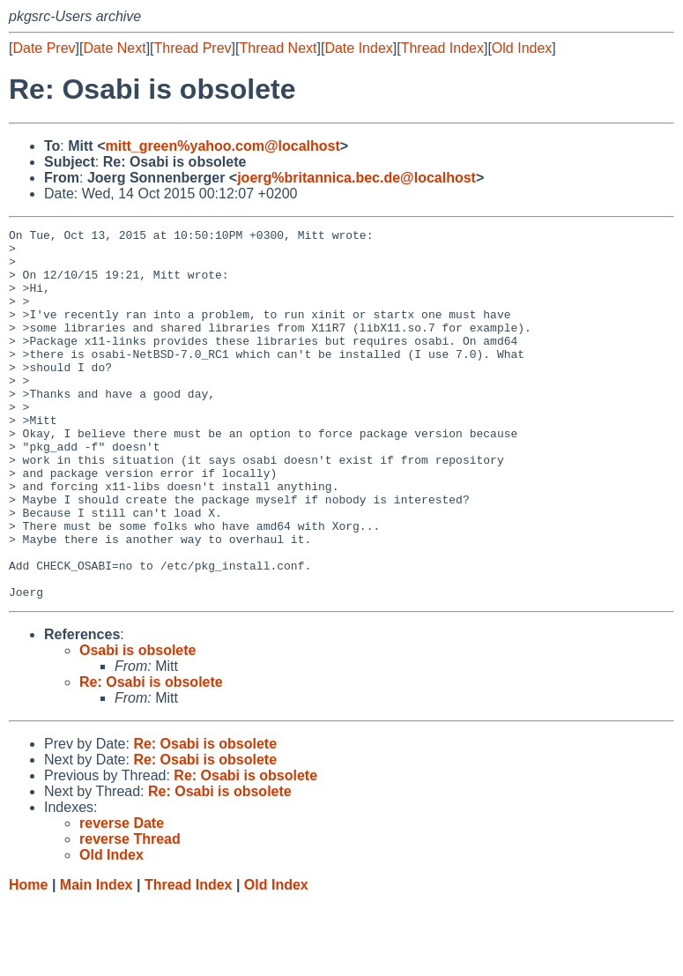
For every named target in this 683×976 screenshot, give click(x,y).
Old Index (522, 48)
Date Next (114, 48)
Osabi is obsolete (137, 724)
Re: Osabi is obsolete (151, 756)
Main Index (96, 958)
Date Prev (43, 48)
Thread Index (442, 48)
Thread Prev (193, 48)
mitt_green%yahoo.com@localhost (222, 145)
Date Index (358, 48)
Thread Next (277, 48)
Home (28, 958)
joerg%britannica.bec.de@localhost (356, 177)
